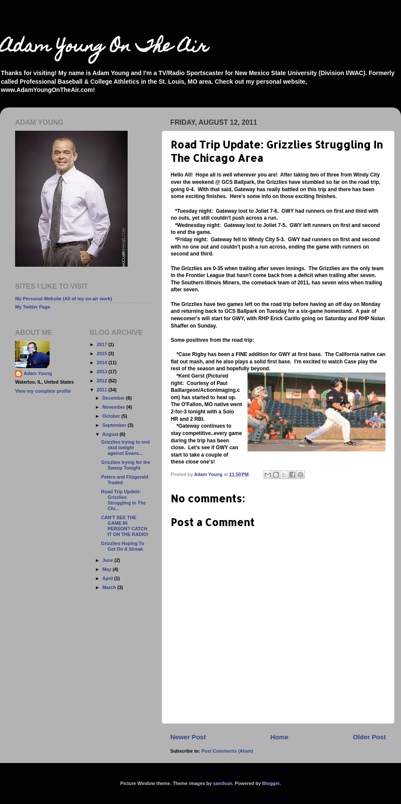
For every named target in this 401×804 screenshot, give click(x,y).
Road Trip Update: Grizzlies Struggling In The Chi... (123, 500)
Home (279, 737)
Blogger (270, 783)
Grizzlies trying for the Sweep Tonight (125, 465)
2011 (102, 389)
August (110, 434)
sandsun (222, 783)
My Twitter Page (32, 306)
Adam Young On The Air (104, 47)
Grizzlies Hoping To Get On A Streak (122, 546)
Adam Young (38, 373)
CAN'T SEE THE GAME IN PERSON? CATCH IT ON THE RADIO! (124, 526)
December (114, 397)
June (108, 560)
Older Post (369, 737)
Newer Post (188, 737)
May (107, 569)
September (115, 425)
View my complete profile (43, 391)
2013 (102, 371)
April (108, 578)
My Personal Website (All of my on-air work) (63, 298)
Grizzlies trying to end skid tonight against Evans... (125, 447)
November (114, 407)
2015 (102, 353)
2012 (102, 380)
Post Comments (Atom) (227, 751)
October (111, 416)
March (109, 587)
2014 (102, 362)
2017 (102, 344)
